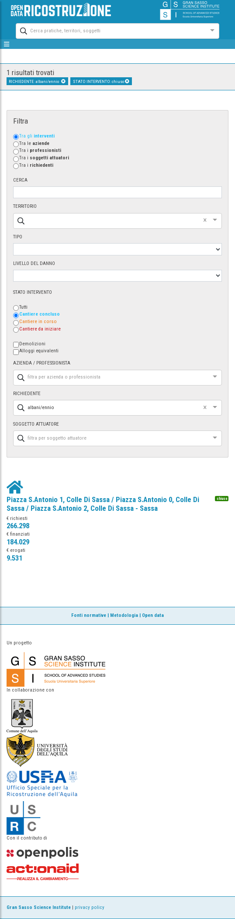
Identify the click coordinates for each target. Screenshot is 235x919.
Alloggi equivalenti (39, 351)
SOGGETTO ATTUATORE (36, 424)
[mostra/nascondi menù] (7, 44)
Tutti (23, 307)
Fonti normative (88, 615)
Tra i (40, 150)
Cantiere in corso (38, 321)
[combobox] (110, 30)
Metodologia (124, 615)
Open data (153, 615)
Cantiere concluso (39, 314)
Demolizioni (32, 344)
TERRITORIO (25, 206)
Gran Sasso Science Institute (39, 907)
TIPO (17, 237)
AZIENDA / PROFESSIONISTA (41, 363)
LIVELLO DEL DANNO (34, 263)
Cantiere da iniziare (40, 329)
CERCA (20, 180)
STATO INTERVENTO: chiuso (101, 81)
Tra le (34, 143)
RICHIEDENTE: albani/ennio (37, 81)
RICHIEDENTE (27, 393)
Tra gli (37, 136)
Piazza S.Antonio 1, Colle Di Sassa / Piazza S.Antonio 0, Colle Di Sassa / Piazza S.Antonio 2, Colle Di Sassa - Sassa (103, 504)
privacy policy (89, 907)
